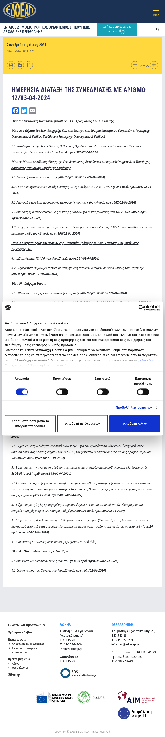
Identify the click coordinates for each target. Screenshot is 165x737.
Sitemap (14, 674)
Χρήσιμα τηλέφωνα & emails (117, 29)
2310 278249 (124, 661)
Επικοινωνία (17, 639)
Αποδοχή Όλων (135, 423)
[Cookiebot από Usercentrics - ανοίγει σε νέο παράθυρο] (141, 308)
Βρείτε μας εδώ (19, 659)
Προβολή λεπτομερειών (134, 407)
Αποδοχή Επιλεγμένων (82, 423)
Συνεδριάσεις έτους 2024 (26, 44)
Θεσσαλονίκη (20, 667)
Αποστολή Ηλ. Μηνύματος (28, 644)
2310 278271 (124, 640)
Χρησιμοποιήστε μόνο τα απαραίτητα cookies (30, 423)
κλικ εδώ (147, 360)
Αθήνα (15, 663)
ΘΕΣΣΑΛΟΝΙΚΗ (122, 624)
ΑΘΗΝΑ (65, 624)
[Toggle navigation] (156, 11)
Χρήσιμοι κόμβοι (20, 632)
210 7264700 (73, 644)
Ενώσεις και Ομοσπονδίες (26, 625)
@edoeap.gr (71, 649)
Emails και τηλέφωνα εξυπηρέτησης (24, 650)
